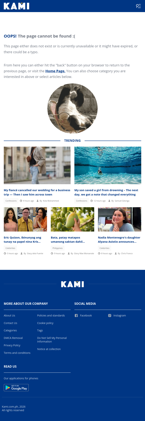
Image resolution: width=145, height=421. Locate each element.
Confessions (11, 200)
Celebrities (10, 248)
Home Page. (55, 71)
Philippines (57, 248)
